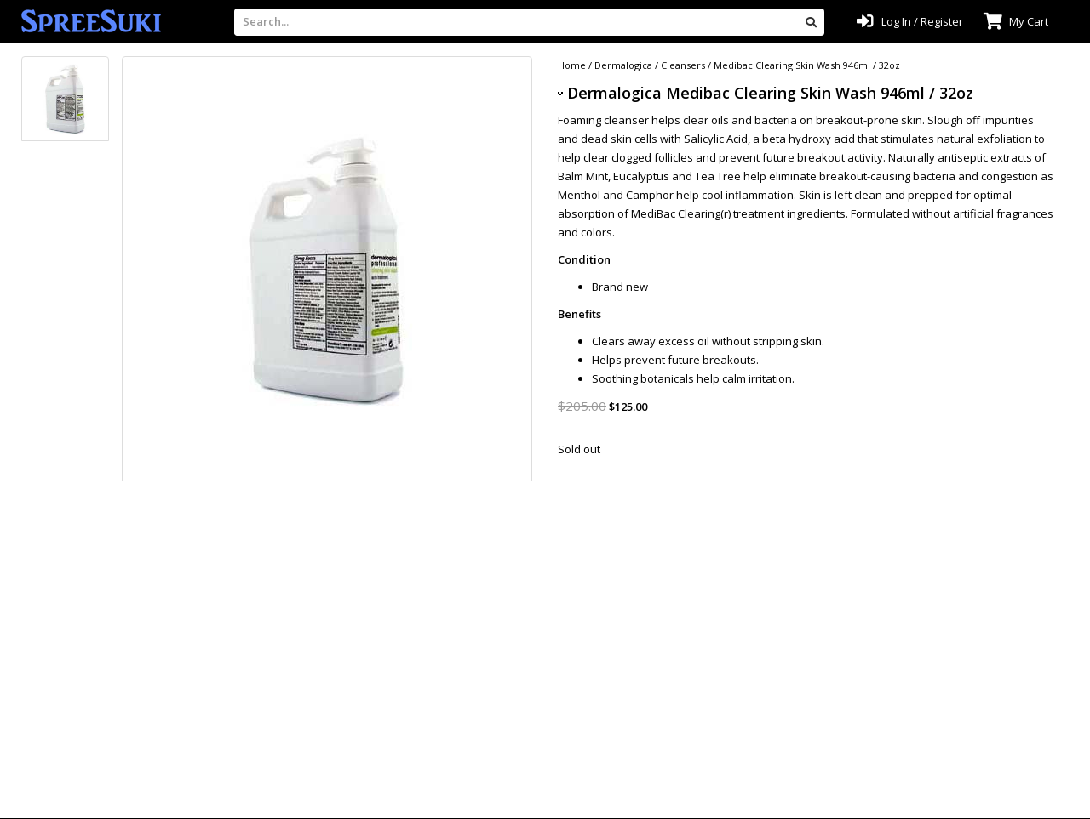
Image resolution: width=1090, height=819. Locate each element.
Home (572, 65)
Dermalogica (623, 65)
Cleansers (683, 65)
